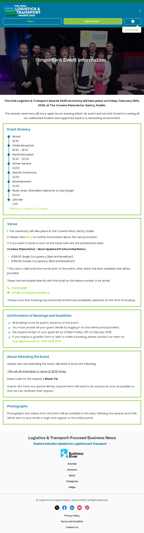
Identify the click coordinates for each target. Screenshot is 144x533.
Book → (32, 21)
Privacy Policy (72, 515)
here (29, 237)
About (72, 475)
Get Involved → (93, 21)
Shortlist (72, 463)
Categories (72, 481)
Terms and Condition (72, 521)
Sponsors (72, 469)
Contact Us (72, 527)
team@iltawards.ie (25, 341)
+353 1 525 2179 (50, 341)
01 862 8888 (19, 288)
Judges (72, 487)
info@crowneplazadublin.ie (30, 293)
